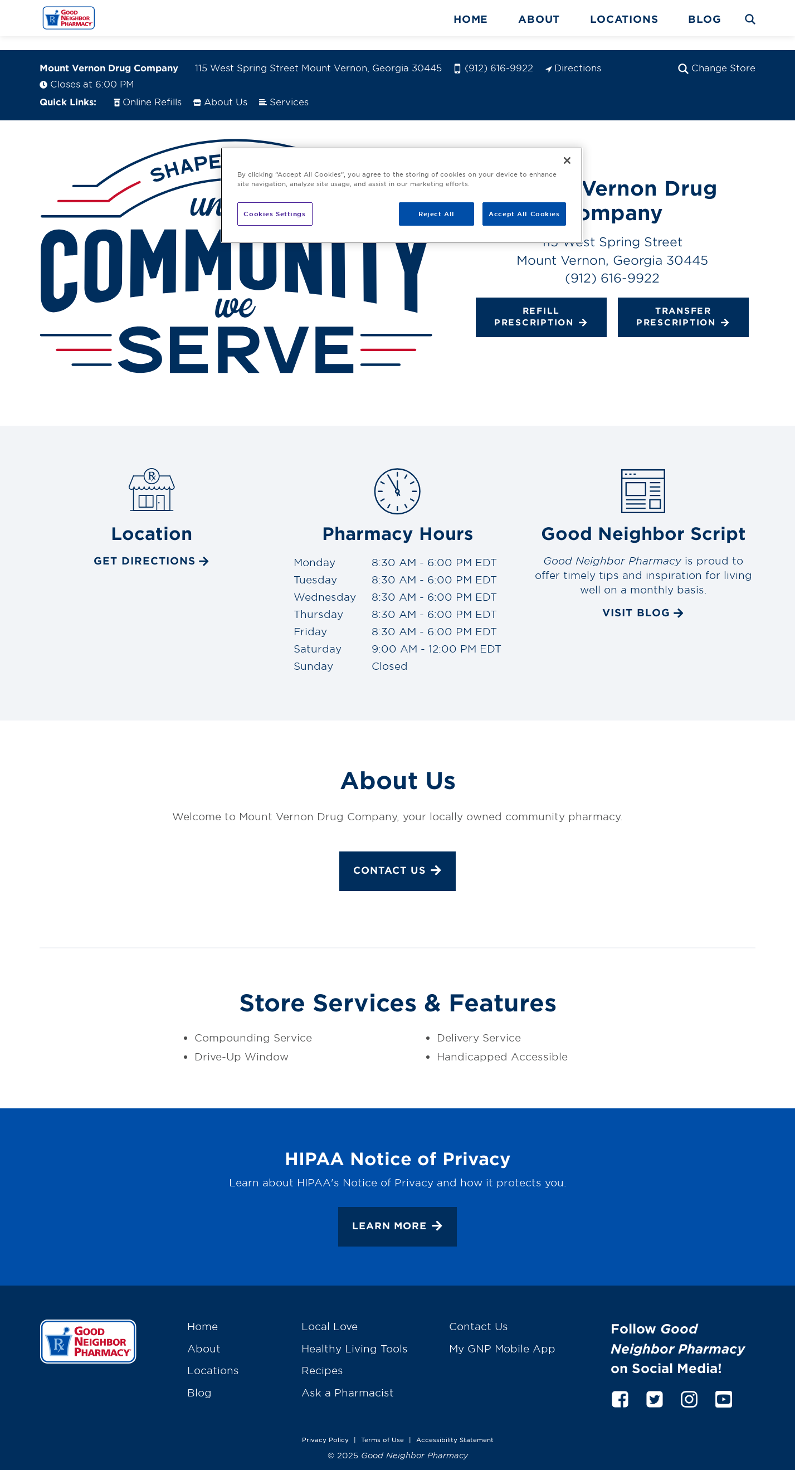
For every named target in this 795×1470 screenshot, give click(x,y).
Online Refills (147, 87)
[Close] (567, 160)
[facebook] (620, 1383)
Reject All (436, 213)
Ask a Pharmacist (347, 1378)
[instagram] (689, 1383)
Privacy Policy (325, 1425)
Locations (624, 19)
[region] (402, 195)
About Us (220, 87)
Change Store (716, 53)
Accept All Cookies (524, 213)
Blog (704, 19)
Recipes (322, 1356)
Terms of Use (382, 1425)
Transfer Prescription (683, 302)
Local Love (329, 1313)
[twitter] (654, 1383)
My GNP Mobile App (502, 1334)
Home (470, 19)
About (539, 19)
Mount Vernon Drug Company (109, 53)
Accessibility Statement (455, 1425)
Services (284, 87)
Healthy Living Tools (354, 1334)
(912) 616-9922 (493, 53)
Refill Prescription (541, 302)
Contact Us (397, 857)
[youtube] (723, 1383)
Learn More (397, 1213)
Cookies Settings (274, 213)
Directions (573, 53)
